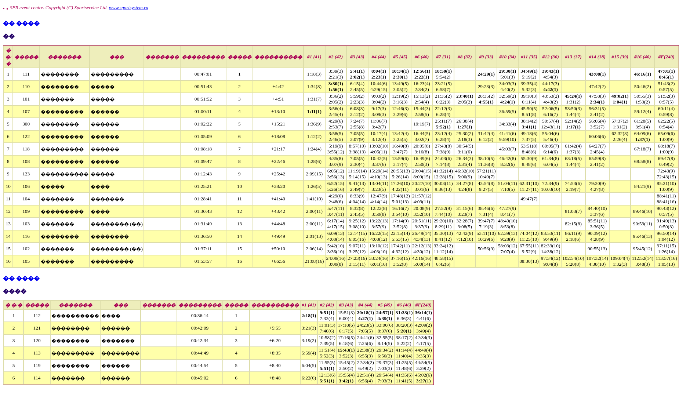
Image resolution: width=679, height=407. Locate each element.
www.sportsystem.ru (128, 7)
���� (28, 23)
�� (9, 23)
